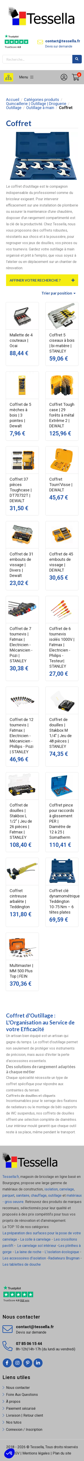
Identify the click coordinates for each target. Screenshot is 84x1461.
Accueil (12, 100)
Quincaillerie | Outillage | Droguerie (36, 104)
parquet (8, 1195)
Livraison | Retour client (24, 1415)
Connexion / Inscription (24, 1429)
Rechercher (77, 59)
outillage (55, 1195)
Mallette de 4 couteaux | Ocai (21, 340)
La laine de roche (28, 1252)
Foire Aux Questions (22, 1394)
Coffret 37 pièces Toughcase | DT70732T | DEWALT (21, 490)
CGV (16, 1453)
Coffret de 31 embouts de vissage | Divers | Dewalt (21, 565)
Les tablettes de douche (22, 1264)
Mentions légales (36, 1453)
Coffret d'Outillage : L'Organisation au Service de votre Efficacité (40, 1022)
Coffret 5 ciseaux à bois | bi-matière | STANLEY (62, 343)
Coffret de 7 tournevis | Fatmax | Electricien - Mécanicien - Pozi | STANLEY (21, 644)
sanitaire (22, 1195)
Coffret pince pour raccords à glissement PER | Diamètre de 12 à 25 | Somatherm (61, 821)
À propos (13, 1401)
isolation (50, 1189)
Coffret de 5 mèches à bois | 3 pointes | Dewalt (20, 415)
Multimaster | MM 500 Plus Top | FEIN (21, 971)
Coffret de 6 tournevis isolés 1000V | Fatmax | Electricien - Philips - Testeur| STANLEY (61, 647)
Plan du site (62, 1453)
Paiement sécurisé (21, 1408)
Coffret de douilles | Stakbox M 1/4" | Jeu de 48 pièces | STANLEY (60, 733)
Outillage (14, 108)
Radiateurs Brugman (64, 1258)
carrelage (66, 1189)
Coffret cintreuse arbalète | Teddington (20, 898)
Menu (26, 77)
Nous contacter (18, 1388)
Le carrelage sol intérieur (36, 1246)
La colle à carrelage (35, 1239)
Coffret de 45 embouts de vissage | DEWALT (61, 562)
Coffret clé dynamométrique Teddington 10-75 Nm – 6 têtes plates (62, 901)
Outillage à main (40, 108)
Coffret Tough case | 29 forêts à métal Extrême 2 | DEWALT (61, 415)
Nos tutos (14, 1422)
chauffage (39, 1195)
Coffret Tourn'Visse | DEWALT (60, 484)
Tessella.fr (10, 1177)
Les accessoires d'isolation (24, 1258)
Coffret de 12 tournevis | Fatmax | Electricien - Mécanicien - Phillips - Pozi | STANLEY (21, 735)
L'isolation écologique (62, 1252)
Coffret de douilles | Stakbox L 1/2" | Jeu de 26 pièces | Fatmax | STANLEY (21, 821)
